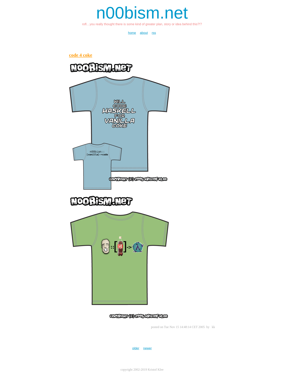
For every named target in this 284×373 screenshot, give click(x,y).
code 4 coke (80, 55)
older (135, 348)
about (144, 33)
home (132, 33)
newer (147, 348)
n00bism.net (142, 12)
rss (154, 33)
